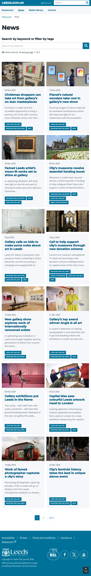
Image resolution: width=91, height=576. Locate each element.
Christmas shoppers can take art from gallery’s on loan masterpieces (23, 98)
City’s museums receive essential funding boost (67, 169)
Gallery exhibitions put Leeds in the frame (21, 397)
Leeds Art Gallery (13, 124)
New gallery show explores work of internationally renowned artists (18, 325)
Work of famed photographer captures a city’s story (22, 473)
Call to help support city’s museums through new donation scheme (67, 245)
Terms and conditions (43, 537)
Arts (30, 128)
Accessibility (8, 537)
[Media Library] (36, 10)
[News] (21, 10)
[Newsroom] (7, 10)
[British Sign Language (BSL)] (53, 554)
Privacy (23, 537)
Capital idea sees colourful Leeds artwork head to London (67, 399)
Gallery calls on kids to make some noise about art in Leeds (23, 245)
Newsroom (7, 17)
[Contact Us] (52, 10)
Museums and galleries (15, 128)
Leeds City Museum (58, 276)
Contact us (66, 537)
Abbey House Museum (59, 202)
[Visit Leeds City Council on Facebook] (64, 554)
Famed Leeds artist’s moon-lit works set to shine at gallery (21, 171)
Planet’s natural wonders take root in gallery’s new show (64, 98)
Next (51, 517)
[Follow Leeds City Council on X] (74, 554)
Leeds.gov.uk (13, 3)
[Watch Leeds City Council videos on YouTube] (84, 554)
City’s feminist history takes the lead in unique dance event (67, 473)
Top (85, 571)
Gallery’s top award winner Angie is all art (65, 321)
